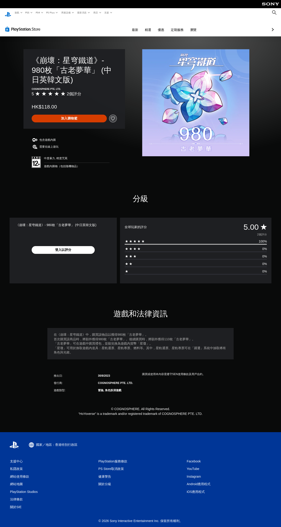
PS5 (27, 12)
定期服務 (153, 25)
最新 (111, 25)
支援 (106, 12)
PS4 (38, 12)
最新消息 (82, 12)
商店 (95, 12)
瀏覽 (169, 25)
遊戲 (16, 12)
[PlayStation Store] (24, 24)
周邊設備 (66, 12)
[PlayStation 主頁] (8, 12)
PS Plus (50, 12)
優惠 (137, 25)
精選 (124, 25)
